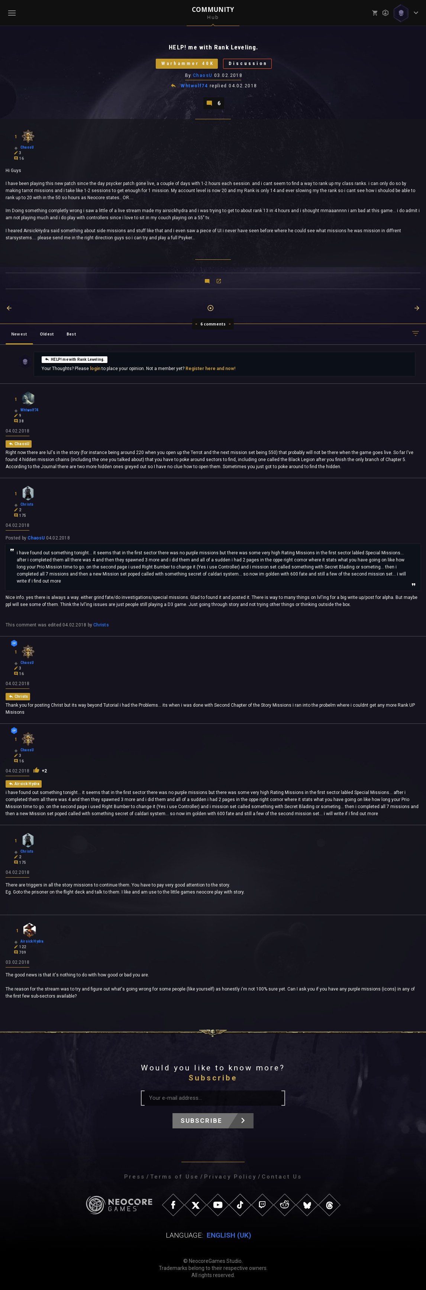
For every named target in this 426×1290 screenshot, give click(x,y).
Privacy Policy (230, 1176)
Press (134, 1176)
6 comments (213, 324)
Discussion (248, 64)
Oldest (47, 334)
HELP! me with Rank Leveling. (74, 359)
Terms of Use (174, 1176)
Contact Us (282, 1176)
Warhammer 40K (187, 64)
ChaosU (203, 75)
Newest (19, 334)
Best (71, 334)
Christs (101, 625)
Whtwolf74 (194, 86)
